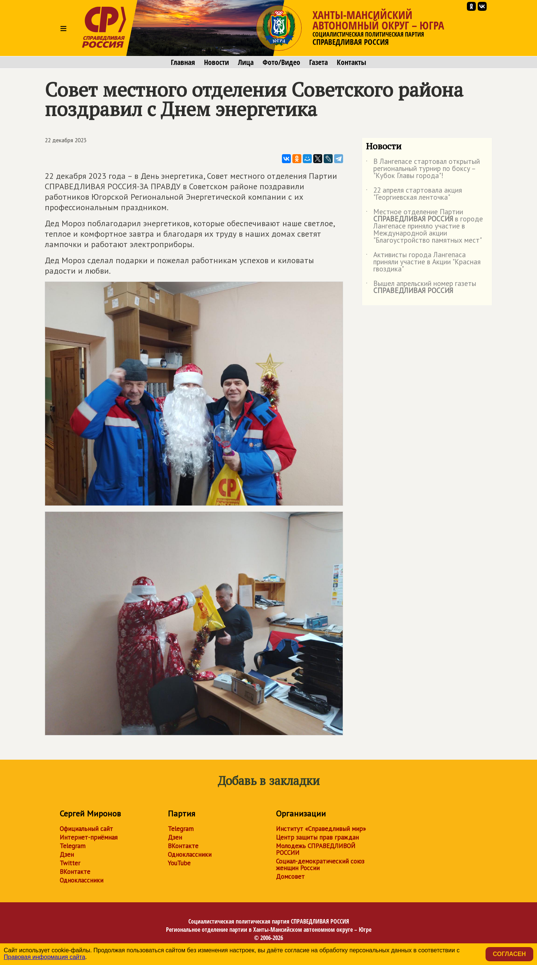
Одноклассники (81, 880)
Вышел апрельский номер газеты (421, 287)
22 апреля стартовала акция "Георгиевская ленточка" (414, 194)
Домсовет (290, 876)
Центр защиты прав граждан (317, 837)
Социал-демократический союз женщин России (320, 864)
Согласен (509, 954)
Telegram (72, 846)
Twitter (70, 863)
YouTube (179, 863)
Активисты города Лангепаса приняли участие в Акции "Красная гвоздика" (423, 262)
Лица (246, 62)
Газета (318, 62)
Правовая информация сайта (44, 957)
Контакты (351, 62)
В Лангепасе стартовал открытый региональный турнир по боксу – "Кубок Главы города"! (423, 169)
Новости (216, 62)
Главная (183, 62)
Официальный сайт (86, 828)
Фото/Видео (281, 62)
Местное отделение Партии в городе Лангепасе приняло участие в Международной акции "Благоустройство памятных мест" (424, 226)
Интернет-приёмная (88, 837)
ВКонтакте (75, 871)
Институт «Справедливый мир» (321, 828)
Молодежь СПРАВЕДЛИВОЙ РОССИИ (315, 849)
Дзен (67, 854)
